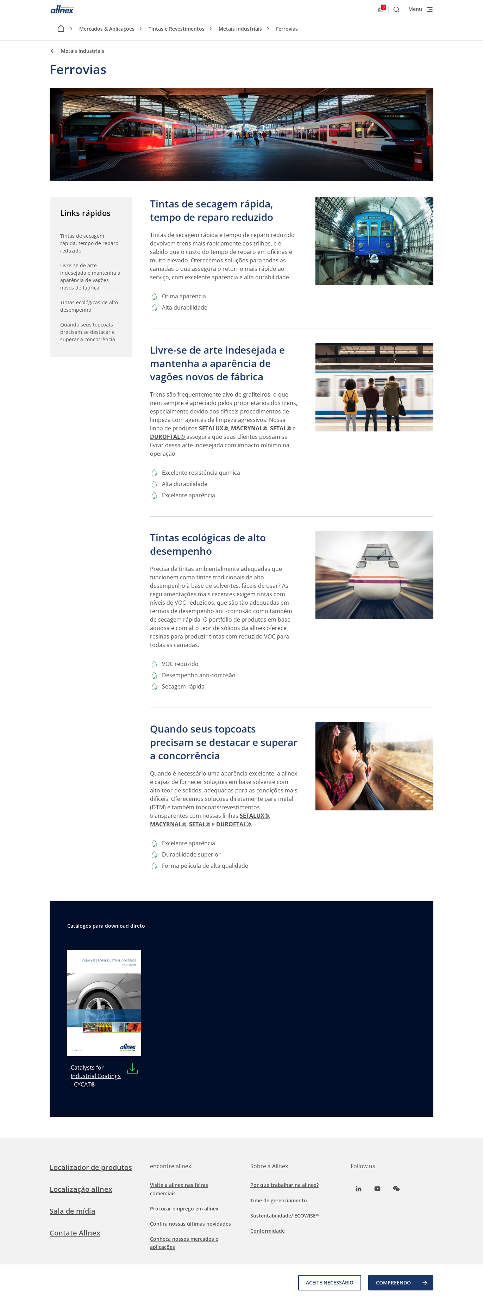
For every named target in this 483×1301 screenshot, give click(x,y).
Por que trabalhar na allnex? (284, 1185)
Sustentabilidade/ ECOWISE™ (285, 1215)
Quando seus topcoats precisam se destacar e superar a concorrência (87, 332)
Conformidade (267, 1230)
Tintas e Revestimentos (177, 28)
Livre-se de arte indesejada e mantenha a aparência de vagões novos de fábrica (90, 276)
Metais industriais (240, 28)
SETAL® (280, 428)
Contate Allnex (75, 1233)
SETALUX (211, 428)
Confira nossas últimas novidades (190, 1223)
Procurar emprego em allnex (184, 1208)
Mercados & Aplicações (106, 28)
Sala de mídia (72, 1211)
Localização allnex (81, 1189)
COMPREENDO (402, 1282)
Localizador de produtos (91, 1167)
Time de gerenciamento (278, 1200)
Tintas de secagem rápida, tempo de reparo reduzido (89, 243)
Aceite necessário (329, 1282)
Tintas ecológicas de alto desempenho (89, 306)
